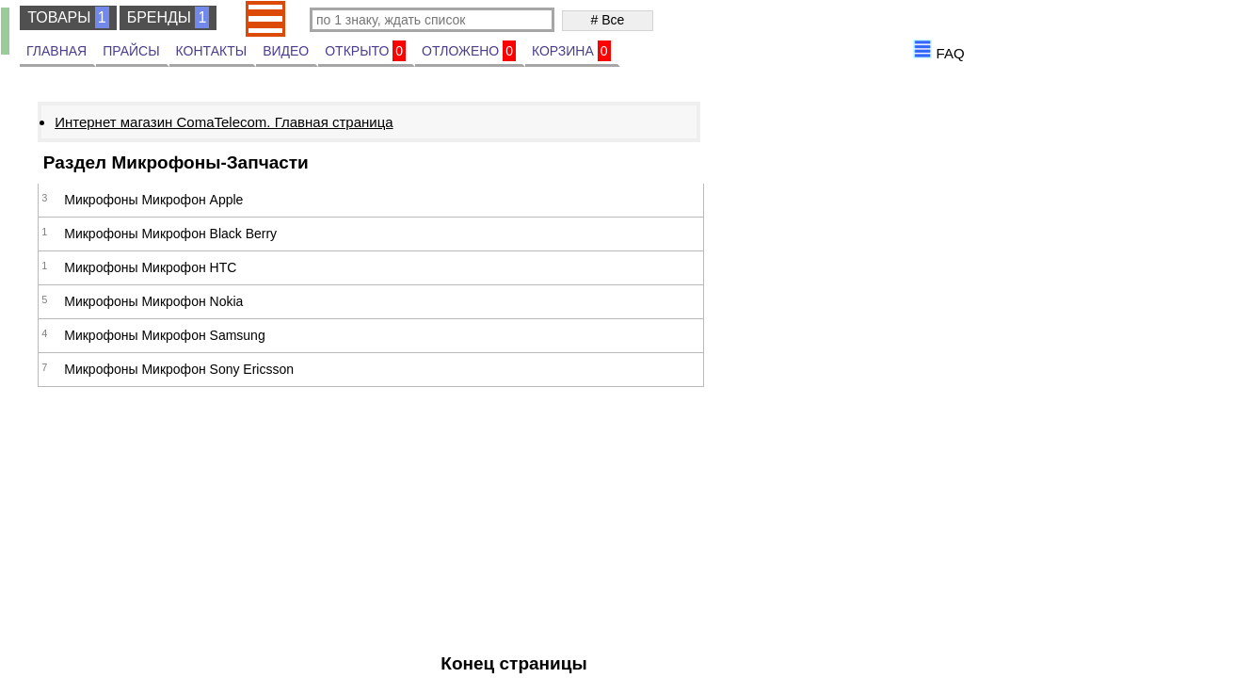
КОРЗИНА (571, 50)
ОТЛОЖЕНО (469, 50)
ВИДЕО (286, 50)
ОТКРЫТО (365, 50)
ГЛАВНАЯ (56, 50)
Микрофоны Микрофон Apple (153, 199)
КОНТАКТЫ (212, 50)
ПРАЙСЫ (131, 50)
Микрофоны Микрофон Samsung (164, 335)
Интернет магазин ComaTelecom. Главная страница (224, 122)
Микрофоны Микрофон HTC (150, 267)
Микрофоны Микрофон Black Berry (170, 233)
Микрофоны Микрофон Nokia (153, 301)
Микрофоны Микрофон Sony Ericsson (179, 369)
